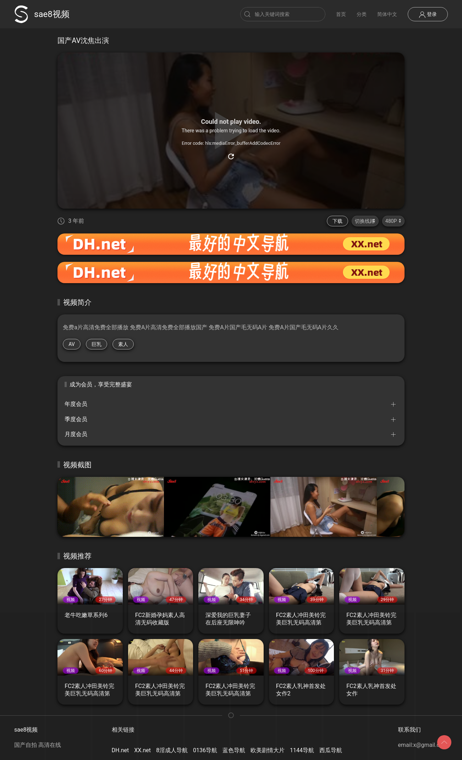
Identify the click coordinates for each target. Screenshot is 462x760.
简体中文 (387, 14)
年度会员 (76, 404)
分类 (362, 14)
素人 (123, 344)
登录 (428, 14)
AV (71, 344)
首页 (341, 14)
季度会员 (76, 419)
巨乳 (96, 344)
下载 (337, 221)
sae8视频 (42, 14)
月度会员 (76, 434)
